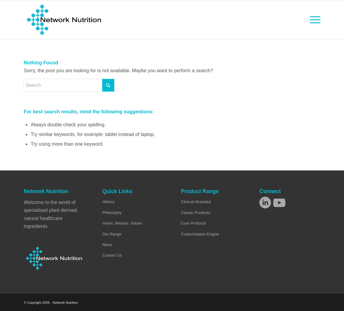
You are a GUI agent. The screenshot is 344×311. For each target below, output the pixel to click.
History (108, 201)
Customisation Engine (200, 234)
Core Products (193, 223)
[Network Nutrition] (64, 20)
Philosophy (112, 212)
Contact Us (112, 255)
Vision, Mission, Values (122, 223)
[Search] (69, 85)
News (107, 244)
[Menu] (313, 20)
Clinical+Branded (196, 201)
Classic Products (195, 212)
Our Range (112, 234)
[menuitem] (313, 20)
